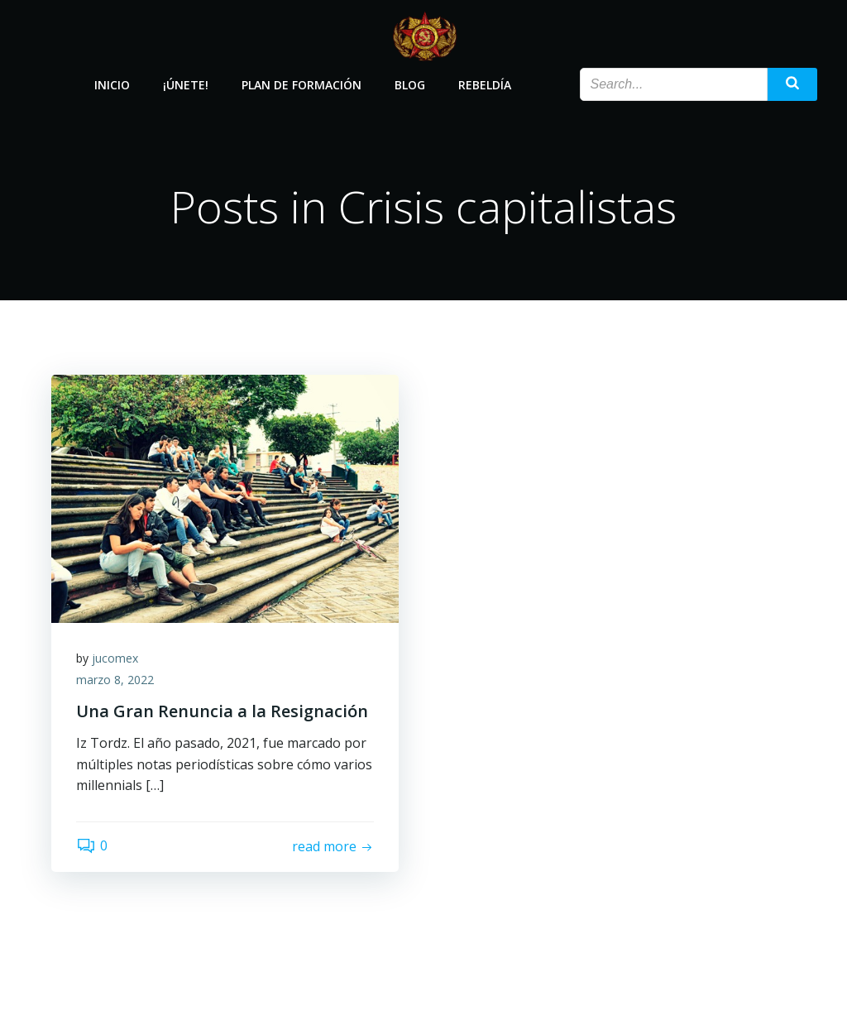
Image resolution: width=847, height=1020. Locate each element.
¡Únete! (185, 85)
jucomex (115, 658)
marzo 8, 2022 (115, 679)
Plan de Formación (301, 85)
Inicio (112, 85)
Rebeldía (484, 85)
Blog (410, 85)
